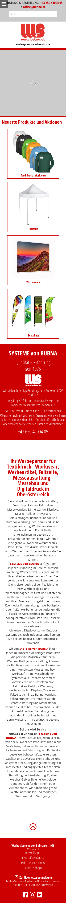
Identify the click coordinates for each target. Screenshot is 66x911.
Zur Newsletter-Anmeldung (35, 877)
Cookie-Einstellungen (33, 868)
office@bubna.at (34, 7)
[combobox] (33, 14)
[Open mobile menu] (4, 4)
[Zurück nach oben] (33, 826)
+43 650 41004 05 (51, 2)
